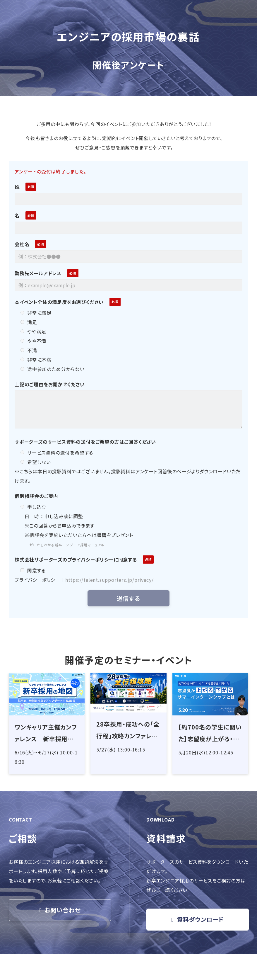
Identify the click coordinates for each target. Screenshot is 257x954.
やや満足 (33, 331)
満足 (28, 322)
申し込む (33, 506)
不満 (28, 350)
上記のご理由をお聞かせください (50, 384)
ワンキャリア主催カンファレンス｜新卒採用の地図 (46, 734)
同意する (33, 570)
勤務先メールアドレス (38, 273)
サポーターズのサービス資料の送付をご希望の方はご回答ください (85, 441)
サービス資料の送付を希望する (56, 452)
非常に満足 (36, 312)
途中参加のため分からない (52, 369)
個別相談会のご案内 (36, 495)
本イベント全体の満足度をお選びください (59, 301)
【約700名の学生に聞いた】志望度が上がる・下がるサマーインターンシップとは (210, 734)
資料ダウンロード (200, 919)
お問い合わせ (62, 910)
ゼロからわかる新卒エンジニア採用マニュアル (66, 544)
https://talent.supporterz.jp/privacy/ (109, 579)
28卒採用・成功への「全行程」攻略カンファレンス (128, 731)
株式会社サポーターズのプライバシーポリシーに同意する (76, 559)
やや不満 (33, 340)
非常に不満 (36, 359)
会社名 (22, 244)
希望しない (35, 461)
